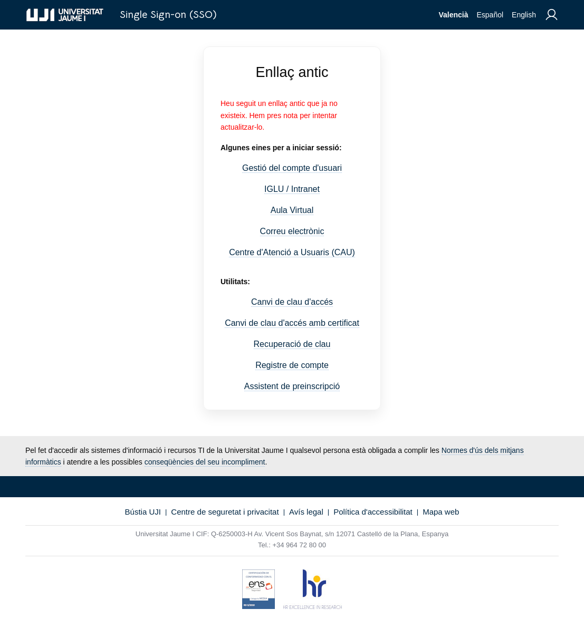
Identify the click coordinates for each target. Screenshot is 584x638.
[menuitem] (551, 15)
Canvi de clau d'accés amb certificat (292, 322)
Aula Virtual (292, 210)
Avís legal (306, 511)
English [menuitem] (524, 15)
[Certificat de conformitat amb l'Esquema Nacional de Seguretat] (258, 591)
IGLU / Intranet (292, 189)
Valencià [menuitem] (453, 15)
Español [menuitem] (489, 15)
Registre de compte (292, 365)
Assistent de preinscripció (292, 386)
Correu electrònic (292, 231)
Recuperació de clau (292, 344)
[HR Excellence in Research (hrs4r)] (312, 591)
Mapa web (441, 511)
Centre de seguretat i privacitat (225, 511)
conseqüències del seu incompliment (205, 462)
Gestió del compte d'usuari (292, 167)
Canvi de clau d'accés (292, 301)
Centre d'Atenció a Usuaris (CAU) (292, 252)
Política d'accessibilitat (373, 511)
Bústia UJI (143, 511)
